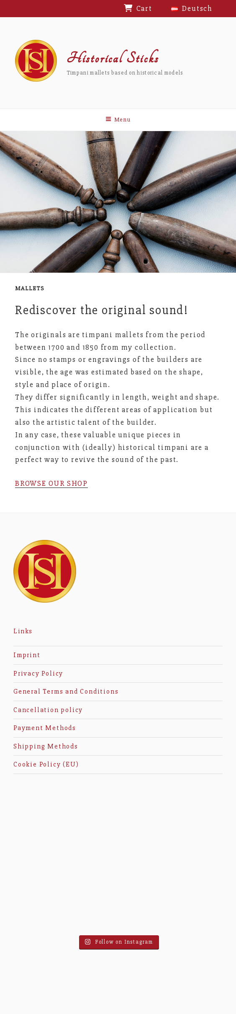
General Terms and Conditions (65, 691)
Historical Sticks (113, 58)
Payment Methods (44, 728)
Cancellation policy (48, 710)
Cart (144, 8)
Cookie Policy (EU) (46, 764)
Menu (118, 119)
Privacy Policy (38, 673)
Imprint (27, 655)
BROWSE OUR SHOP (51, 483)
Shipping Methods (45, 746)
